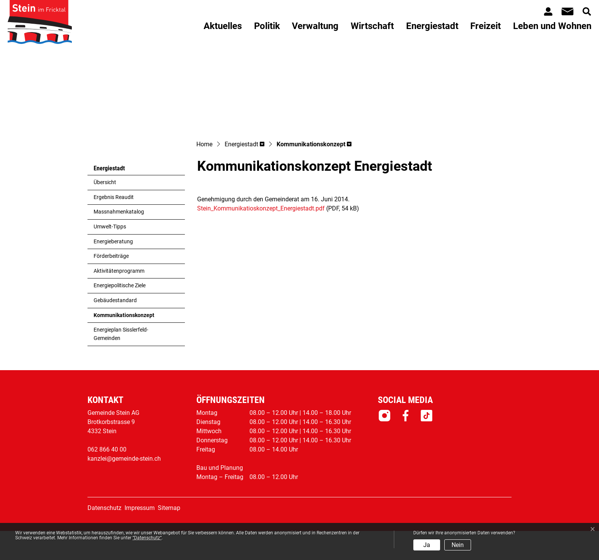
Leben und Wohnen (552, 26)
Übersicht (105, 211)
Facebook (405, 444)
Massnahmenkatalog (119, 241)
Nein (458, 545)
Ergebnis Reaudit (114, 226)
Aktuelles (223, 26)
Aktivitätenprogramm (119, 300)
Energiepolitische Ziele (120, 314)
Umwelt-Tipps (110, 255)
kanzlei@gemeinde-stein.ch (124, 487)
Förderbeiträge (111, 285)
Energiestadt (432, 26)
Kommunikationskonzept (123, 346)
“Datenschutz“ (147, 538)
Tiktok (426, 444)
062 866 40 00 (106, 478)
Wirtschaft (372, 26)
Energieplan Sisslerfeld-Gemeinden (121, 363)
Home (204, 173)
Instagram (384, 444)
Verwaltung (315, 26)
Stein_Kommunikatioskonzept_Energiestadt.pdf (261, 237)
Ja (426, 545)
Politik (267, 26)
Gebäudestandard (115, 329)
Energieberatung (113, 270)
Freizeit (485, 26)
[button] (244, 174)
